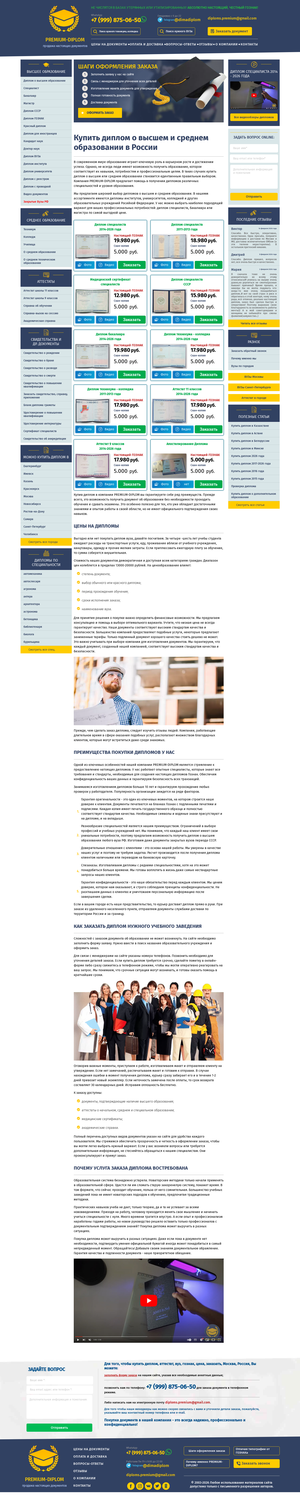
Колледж (29, 237)
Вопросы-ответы (181, 44)
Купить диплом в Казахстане (250, 429)
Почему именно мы (243, 362)
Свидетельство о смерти (39, 375)
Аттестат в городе (254, 401)
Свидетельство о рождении (41, 353)
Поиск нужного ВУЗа (179, 31)
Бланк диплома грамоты (39, 405)
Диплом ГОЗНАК (34, 118)
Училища (29, 244)
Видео (109, 265)
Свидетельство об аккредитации (45, 438)
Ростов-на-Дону (34, 511)
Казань (28, 481)
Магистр (29, 103)
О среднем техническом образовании (39, 261)
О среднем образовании (40, 252)
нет (186, 484)
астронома (30, 611)
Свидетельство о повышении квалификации (43, 385)
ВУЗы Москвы (253, 380)
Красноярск (31, 489)
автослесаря (32, 581)
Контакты (249, 44)
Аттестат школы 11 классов (41, 290)
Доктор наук (31, 148)
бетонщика (31, 619)
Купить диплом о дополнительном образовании (253, 499)
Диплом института (35, 164)
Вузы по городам (242, 369)
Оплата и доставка (146, 44)
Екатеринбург (32, 466)
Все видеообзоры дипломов (254, 117)
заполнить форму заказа (120, 1375)
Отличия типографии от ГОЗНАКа (253, 1454)
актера (28, 596)
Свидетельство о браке (39, 360)
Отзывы (206, 44)
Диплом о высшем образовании (44, 80)
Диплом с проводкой (37, 186)
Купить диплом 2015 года (247, 482)
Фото (87, 265)
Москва (28, 496)
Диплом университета (38, 171)
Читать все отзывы (254, 327)
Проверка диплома (243, 490)
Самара (28, 519)
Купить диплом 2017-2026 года (251, 467)
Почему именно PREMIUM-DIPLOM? (204, 1467)
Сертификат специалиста (40, 431)
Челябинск (31, 534)
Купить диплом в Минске (247, 452)
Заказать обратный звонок (248, 354)
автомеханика (33, 574)
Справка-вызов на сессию (41, 313)
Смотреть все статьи (250, 508)
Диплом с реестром (36, 179)
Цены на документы (109, 44)
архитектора (32, 604)
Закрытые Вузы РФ (36, 201)
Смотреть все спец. (42, 649)
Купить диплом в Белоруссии (250, 444)
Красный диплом (35, 126)
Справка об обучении (38, 305)
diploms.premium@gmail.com (232, 18)
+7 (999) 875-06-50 (116, 20)
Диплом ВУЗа (32, 156)
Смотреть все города (43, 542)
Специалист (31, 88)
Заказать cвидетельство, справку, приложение (46, 395)
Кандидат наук (33, 141)
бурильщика (31, 642)
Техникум (29, 229)
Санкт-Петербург (35, 526)
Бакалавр (30, 96)
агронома (30, 589)
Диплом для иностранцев (40, 133)
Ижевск (28, 473)
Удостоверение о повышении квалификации (43, 414)
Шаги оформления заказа (207, 1454)
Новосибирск (32, 504)
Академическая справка (39, 321)
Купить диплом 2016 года (247, 474)
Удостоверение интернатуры (42, 423)
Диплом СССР (32, 111)
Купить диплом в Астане (247, 437)
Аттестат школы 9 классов (41, 298)
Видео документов (36, 194)
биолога (29, 634)
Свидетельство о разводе (40, 368)
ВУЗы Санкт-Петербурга (254, 391)
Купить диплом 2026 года (247, 459)
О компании (226, 44)
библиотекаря (33, 626)
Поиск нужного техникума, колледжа (123, 31)
